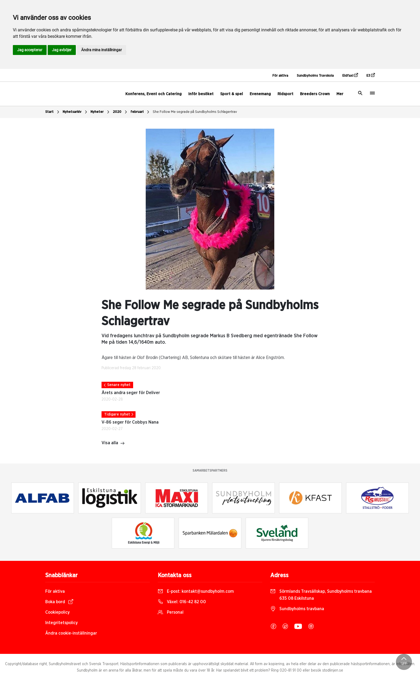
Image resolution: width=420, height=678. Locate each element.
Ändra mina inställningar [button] (101, 50)
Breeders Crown (315, 94)
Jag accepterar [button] (29, 50)
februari (140, 112)
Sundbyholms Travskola (315, 75)
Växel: (182, 601)
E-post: (196, 591)
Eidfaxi (350, 75)
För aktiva (280, 75)
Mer (339, 94)
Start (53, 112)
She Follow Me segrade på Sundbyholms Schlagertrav (195, 112)
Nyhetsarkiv (75, 112)
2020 (120, 112)
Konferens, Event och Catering (153, 94)
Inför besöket (200, 94)
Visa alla (113, 443)
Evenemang (260, 94)
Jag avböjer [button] (62, 50)
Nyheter (101, 112)
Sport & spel (231, 94)
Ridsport (285, 94)
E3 (370, 75)
